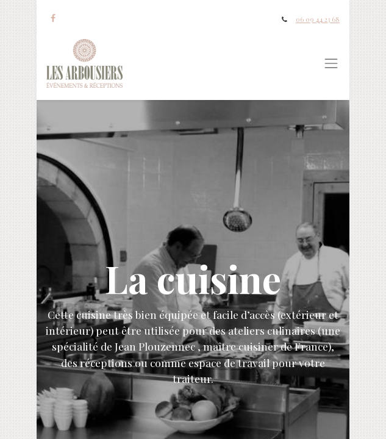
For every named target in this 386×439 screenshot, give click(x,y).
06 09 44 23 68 (318, 19)
